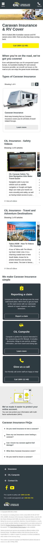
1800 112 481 (25, 495)
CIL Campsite (14, 475)
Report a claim (21, 316)
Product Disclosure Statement (14, 525)
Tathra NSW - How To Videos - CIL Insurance (21, 245)
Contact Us (13, 481)
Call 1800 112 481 (20, 46)
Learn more (21, 127)
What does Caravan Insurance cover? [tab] (21, 451)
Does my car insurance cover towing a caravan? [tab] (21, 436)
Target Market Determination (18, 527)
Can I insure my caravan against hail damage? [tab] (20, 444)
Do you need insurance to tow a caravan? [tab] (22, 429)
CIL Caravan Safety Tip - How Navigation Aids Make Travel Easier (20, 176)
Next (36, 84)
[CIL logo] (21, 4)
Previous (32, 84)
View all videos (11, 201)
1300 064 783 (28, 498)
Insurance (12, 469)
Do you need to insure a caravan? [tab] (19, 457)
